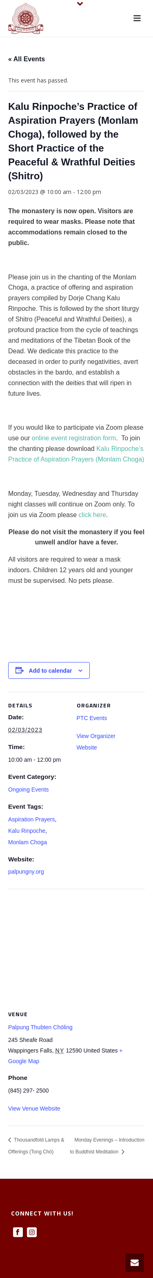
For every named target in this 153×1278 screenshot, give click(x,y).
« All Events (26, 59)
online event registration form (74, 438)
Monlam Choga (27, 842)
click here (92, 514)
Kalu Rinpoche (26, 830)
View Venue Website (34, 1108)
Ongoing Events (28, 789)
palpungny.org (26, 871)
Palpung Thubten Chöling (40, 1027)
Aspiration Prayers (31, 819)
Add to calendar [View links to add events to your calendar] (50, 670)
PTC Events (92, 718)
